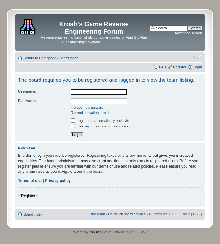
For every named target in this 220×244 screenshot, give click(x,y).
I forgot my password (87, 107)
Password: (27, 101)
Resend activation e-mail (90, 113)
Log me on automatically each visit (100, 121)
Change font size (197, 57)
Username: (27, 91)
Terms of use (30, 181)
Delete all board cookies (126, 214)
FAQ (162, 67)
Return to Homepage (40, 58)
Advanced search (188, 33)
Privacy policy (58, 181)
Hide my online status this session (100, 126)
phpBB (94, 232)
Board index (68, 58)
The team (97, 214)
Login (197, 67)
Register (179, 67)
